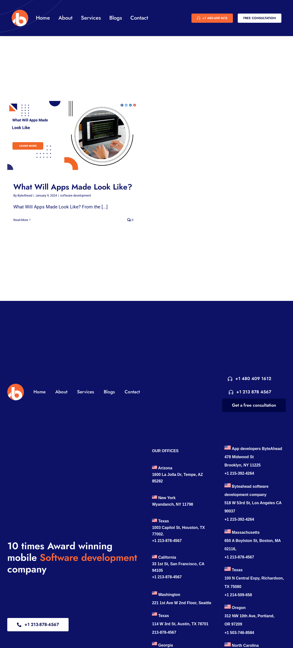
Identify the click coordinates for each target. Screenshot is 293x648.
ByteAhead (24, 195)
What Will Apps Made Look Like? (72, 186)
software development (75, 195)
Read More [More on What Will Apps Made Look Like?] (20, 220)
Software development (88, 557)
